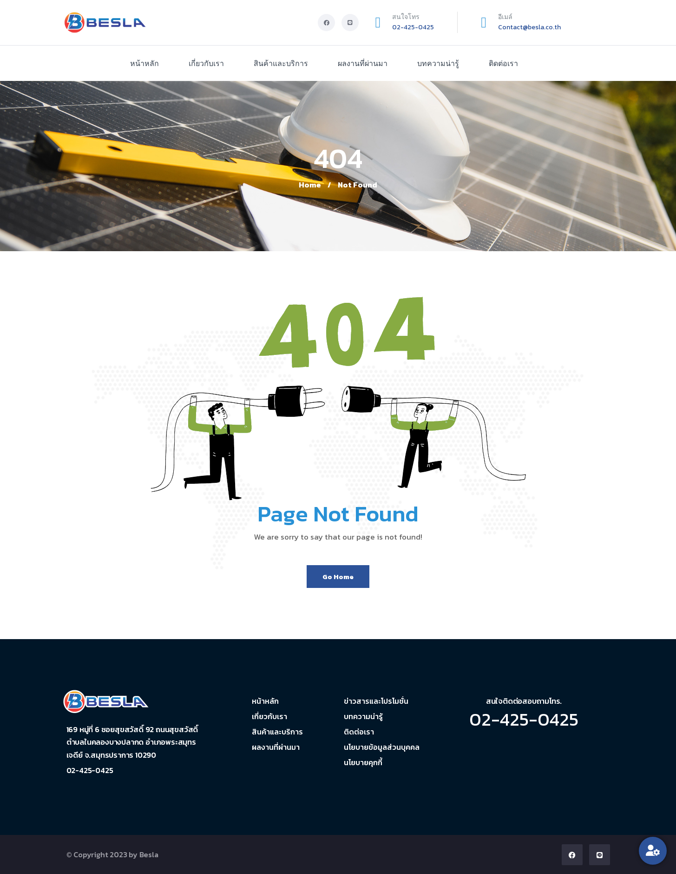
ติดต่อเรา (503, 63)
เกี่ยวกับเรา (206, 63)
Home (310, 184)
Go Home (338, 576)
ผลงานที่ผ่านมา (362, 63)
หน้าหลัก (144, 63)
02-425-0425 (413, 27)
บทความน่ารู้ (438, 63)
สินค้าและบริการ (281, 63)
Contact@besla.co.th (529, 27)
